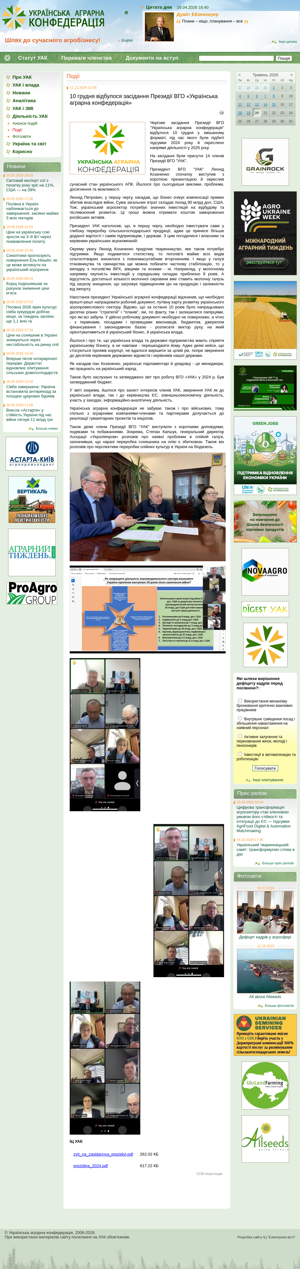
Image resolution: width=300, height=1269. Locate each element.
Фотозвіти (21, 136)
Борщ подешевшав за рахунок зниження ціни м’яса (27, 288)
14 (265, 104)
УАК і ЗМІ (22, 108)
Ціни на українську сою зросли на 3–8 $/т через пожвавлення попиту (28, 237)
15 (274, 104)
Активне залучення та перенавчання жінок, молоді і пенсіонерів (262, 741)
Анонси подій (24, 123)
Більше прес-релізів (278, 863)
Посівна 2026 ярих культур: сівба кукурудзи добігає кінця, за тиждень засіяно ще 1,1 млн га (32, 314)
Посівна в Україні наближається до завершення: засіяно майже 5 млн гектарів (32, 211)
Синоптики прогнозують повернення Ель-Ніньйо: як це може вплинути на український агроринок (31, 262)
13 (257, 104)
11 (240, 104)
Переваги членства (86, 58)
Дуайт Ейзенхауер (197, 14)
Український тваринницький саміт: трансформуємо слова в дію (266, 849)
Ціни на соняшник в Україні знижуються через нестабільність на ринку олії (32, 340)
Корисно (22, 151)
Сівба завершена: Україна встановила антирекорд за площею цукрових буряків (31, 391)
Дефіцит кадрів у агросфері (265, 937)
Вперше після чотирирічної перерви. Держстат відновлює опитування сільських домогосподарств (32, 365)
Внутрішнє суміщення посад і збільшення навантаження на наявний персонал (266, 723)
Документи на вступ (152, 58)
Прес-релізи (252, 793)
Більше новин (47, 428)
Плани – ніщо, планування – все (212, 21)
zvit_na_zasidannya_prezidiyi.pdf (103, 1154)
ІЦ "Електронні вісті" (279, 1237)
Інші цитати (288, 41)
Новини (21, 92)
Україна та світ (29, 143)
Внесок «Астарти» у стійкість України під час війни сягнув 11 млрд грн (29, 415)
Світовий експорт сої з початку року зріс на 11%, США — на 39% (30, 185)
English (127, 40)
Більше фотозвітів (279, 1005)
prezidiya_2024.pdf (90, 1165)
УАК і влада (25, 84)
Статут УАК (32, 58)
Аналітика (24, 100)
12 (248, 104)
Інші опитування (268, 779)
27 (240, 87)
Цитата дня (159, 7)
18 (240, 113)
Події (73, 76)
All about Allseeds (265, 996)
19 (248, 113)
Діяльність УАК (30, 116)
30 (265, 87)
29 (257, 87)
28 (248, 87)
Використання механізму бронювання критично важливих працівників (264, 705)
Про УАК (22, 77)
